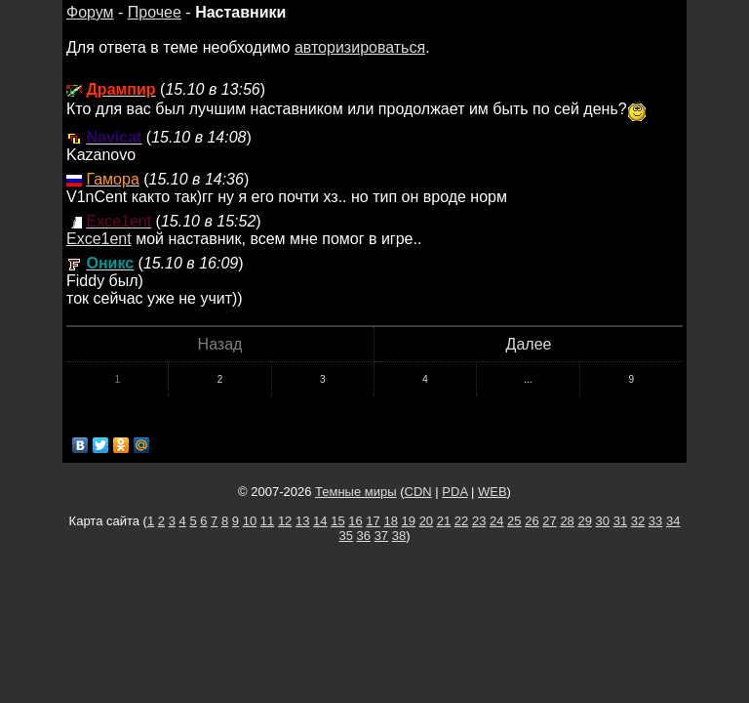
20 (426, 521)
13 (302, 521)
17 (372, 521)
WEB (492, 491)
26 (531, 521)
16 (355, 521)
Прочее (154, 12)
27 (549, 521)
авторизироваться (360, 47)
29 (584, 521)
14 (320, 521)
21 (444, 521)
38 (399, 535)
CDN (418, 491)
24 (496, 521)
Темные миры (356, 491)
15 (337, 521)
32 (638, 521)
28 (566, 521)
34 (673, 521)
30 (603, 521)
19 (408, 521)
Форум (90, 12)
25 (514, 521)
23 (479, 521)
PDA (454, 491)
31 (620, 521)
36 (364, 535)
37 (381, 535)
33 (655, 521)
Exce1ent (99, 238)
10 (249, 521)
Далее (529, 344)
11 (267, 521)
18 (390, 521)
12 (285, 521)
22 (461, 521)
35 (345, 535)
